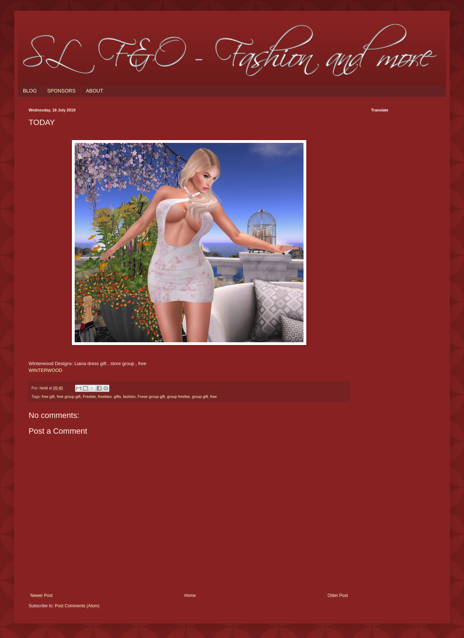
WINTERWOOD (45, 370)
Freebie (89, 396)
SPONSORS (61, 91)
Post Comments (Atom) (77, 605)
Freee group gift (151, 396)
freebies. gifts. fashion (116, 396)
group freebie (178, 396)
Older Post (337, 595)
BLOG (30, 91)
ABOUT (94, 91)
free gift (48, 396)
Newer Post (41, 595)
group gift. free (204, 396)
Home (190, 595)
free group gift (69, 396)
